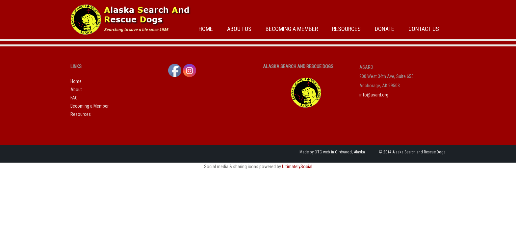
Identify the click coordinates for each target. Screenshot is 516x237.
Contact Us (423, 28)
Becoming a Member (292, 28)
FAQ (74, 97)
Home (205, 28)
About (76, 89)
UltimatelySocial (297, 166)
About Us (239, 28)
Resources (346, 28)
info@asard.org (373, 94)
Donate (384, 28)
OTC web (322, 151)
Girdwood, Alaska (350, 151)
